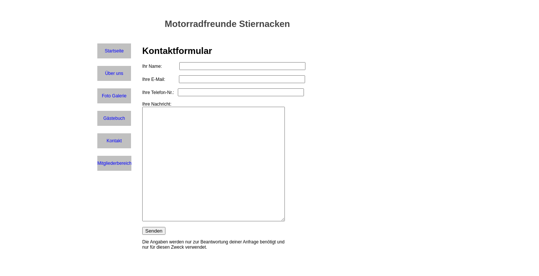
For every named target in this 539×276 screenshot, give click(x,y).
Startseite (114, 51)
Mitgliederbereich (114, 163)
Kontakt (114, 140)
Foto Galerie (114, 95)
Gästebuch (114, 118)
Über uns (114, 73)
